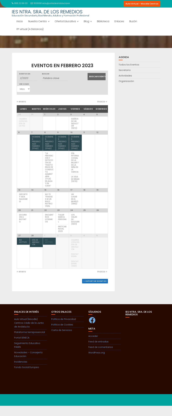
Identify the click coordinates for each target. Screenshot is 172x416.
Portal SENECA (21, 347)
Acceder (93, 346)
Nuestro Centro (37, 21)
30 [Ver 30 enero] (19, 114)
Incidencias (20, 372)
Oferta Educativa (65, 21)
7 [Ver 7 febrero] (32, 137)
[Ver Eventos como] (23, 89)
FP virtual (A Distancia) (30, 29)
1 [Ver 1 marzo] (44, 244)
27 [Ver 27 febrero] (19, 244)
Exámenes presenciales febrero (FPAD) (36, 148)
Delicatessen (75, 264)
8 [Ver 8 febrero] (45, 137)
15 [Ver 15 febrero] (45, 196)
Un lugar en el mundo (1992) (74, 205)
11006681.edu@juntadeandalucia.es (50, 3)
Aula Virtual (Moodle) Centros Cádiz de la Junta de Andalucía (29, 333)
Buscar (45, 74)
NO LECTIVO (23, 250)
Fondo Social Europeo (26, 377)
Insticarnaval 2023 (62, 237)
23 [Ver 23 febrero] (58, 218)
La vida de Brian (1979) (75, 183)
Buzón (133, 21)
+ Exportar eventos (95, 291)
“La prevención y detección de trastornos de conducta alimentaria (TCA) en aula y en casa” (49, 174)
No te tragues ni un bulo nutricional (49, 206)
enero (21, 101)
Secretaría (124, 70)
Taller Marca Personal (62, 226)
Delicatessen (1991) (75, 272)
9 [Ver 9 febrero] (58, 137)
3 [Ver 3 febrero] (71, 114)
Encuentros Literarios (49, 226)
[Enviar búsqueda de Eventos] (97, 76)
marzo (102, 101)
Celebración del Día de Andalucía (75, 254)
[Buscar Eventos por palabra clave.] (55, 78)
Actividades (125, 75)
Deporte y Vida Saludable (23, 204)
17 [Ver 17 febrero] (71, 196)
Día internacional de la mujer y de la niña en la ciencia (75, 167)
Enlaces (119, 21)
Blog (86, 21)
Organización (126, 81)
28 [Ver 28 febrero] (32, 244)
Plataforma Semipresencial (29, 342)
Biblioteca (103, 21)
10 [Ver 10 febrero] (71, 137)
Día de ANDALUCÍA (35, 251)
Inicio (20, 21)
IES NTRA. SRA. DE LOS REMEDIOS (47, 11)
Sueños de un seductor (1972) (75, 123)
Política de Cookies (62, 334)
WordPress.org (96, 362)
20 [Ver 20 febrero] (19, 218)
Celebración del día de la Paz (23, 122)
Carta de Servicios (61, 340)
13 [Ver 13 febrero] (19, 196)
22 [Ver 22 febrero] (45, 218)
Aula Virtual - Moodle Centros (141, 3)
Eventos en (24, 74)
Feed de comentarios (100, 357)
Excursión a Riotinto (23, 226)
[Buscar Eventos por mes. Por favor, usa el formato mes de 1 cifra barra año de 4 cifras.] (28, 78)
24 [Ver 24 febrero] (71, 218)
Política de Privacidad (63, 329)
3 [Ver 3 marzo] (71, 244)
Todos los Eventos (129, 64)
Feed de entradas (98, 351)
